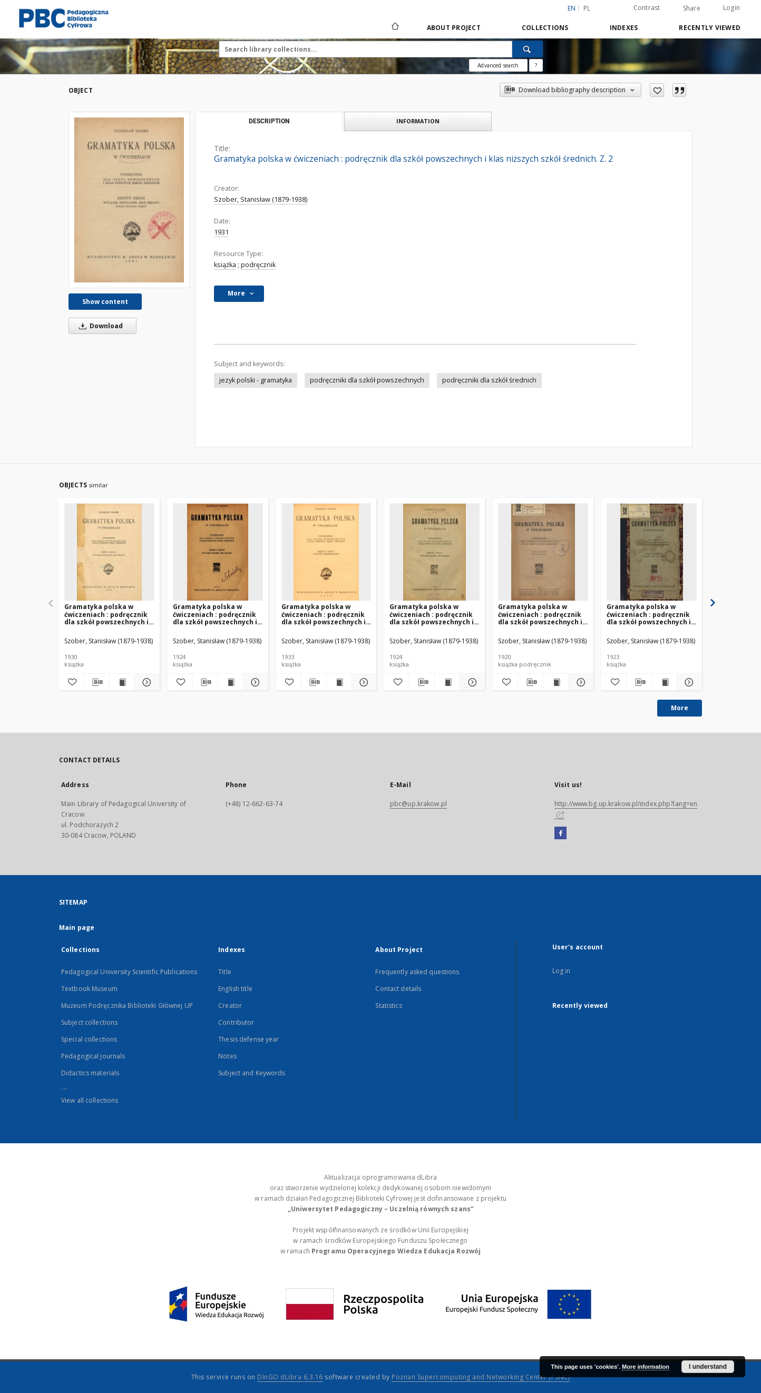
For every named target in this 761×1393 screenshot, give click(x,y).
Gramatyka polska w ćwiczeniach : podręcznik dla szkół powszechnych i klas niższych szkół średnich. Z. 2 (106, 614)
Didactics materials (90, 1072)
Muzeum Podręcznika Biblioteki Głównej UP (127, 1005)
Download (99, 326)
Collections (545, 27)
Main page (76, 927)
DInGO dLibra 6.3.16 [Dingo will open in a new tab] (290, 1376)
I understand (708, 1366)
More (679, 707)
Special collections (89, 1039)
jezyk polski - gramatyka (255, 380)
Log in (561, 970)
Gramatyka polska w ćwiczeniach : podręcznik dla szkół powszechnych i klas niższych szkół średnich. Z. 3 (431, 614)
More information (645, 1366)
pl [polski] (587, 8)
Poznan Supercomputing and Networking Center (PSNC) (481, 1376)
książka (225, 264)
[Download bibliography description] (96, 682)
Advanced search (498, 65)
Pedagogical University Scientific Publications (129, 971)
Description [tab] (269, 121)
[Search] (527, 49)
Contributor (236, 1022)
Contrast (646, 7)
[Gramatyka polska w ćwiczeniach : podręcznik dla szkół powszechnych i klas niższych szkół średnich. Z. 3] (434, 552)
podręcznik (258, 264)
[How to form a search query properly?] (536, 65)
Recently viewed (709, 27)
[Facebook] (560, 833)
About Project (454, 27)
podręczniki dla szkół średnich (489, 380)
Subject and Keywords (251, 1072)
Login (731, 7)
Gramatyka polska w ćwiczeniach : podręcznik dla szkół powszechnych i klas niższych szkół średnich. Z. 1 (540, 614)
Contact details (398, 988)
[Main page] (394, 27)
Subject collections (89, 1022)
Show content (105, 301)
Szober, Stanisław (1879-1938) (260, 199)
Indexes (624, 27)
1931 (221, 232)
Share (691, 8)
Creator (230, 1005)
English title (235, 988)
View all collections (89, 1100)
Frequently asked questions (417, 971)
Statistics (388, 1005)
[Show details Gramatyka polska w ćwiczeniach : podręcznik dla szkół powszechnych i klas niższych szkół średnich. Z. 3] (470, 682)
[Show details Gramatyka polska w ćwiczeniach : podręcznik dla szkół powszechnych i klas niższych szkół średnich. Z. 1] (579, 682)
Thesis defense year (248, 1039)
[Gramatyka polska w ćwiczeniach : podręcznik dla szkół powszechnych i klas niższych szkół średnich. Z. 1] (543, 552)
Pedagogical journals (93, 1056)
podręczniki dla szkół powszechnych (367, 380)
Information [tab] (418, 121)
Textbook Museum (89, 988)
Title (224, 971)
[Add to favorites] (657, 90)
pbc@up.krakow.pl (418, 803)
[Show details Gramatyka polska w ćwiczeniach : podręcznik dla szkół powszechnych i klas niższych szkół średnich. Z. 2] (145, 682)
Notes (227, 1056)
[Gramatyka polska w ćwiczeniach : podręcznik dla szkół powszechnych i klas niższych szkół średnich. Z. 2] (129, 199)
